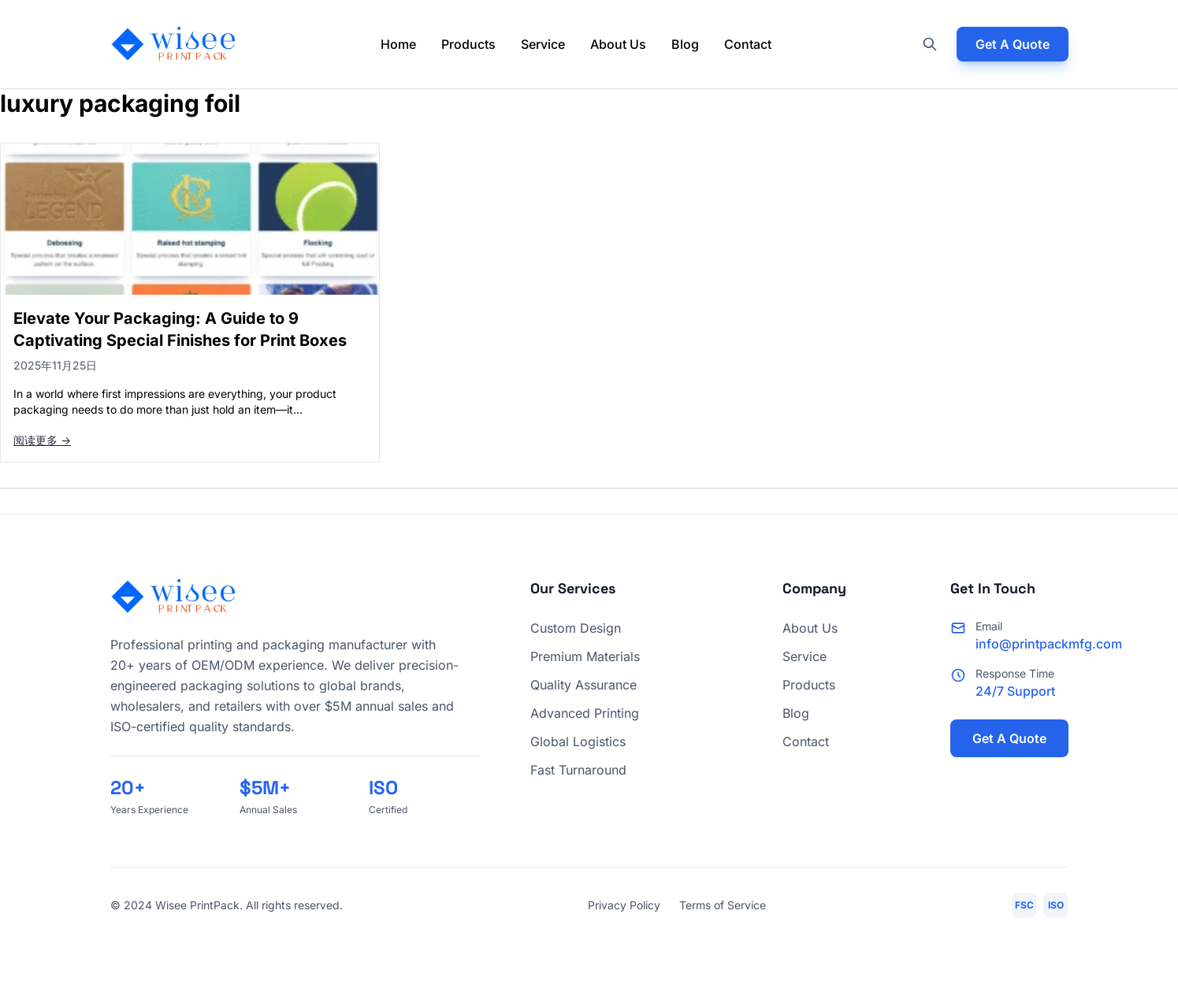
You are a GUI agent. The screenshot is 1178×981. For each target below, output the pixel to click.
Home (398, 44)
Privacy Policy (624, 905)
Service (543, 44)
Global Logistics (578, 741)
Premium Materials (585, 656)
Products (468, 44)
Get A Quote (1012, 44)
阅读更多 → (42, 440)
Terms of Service (722, 905)
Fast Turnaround (578, 770)
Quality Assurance (583, 685)
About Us (618, 44)
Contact (747, 44)
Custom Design (575, 628)
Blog (685, 44)
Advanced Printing (584, 713)
